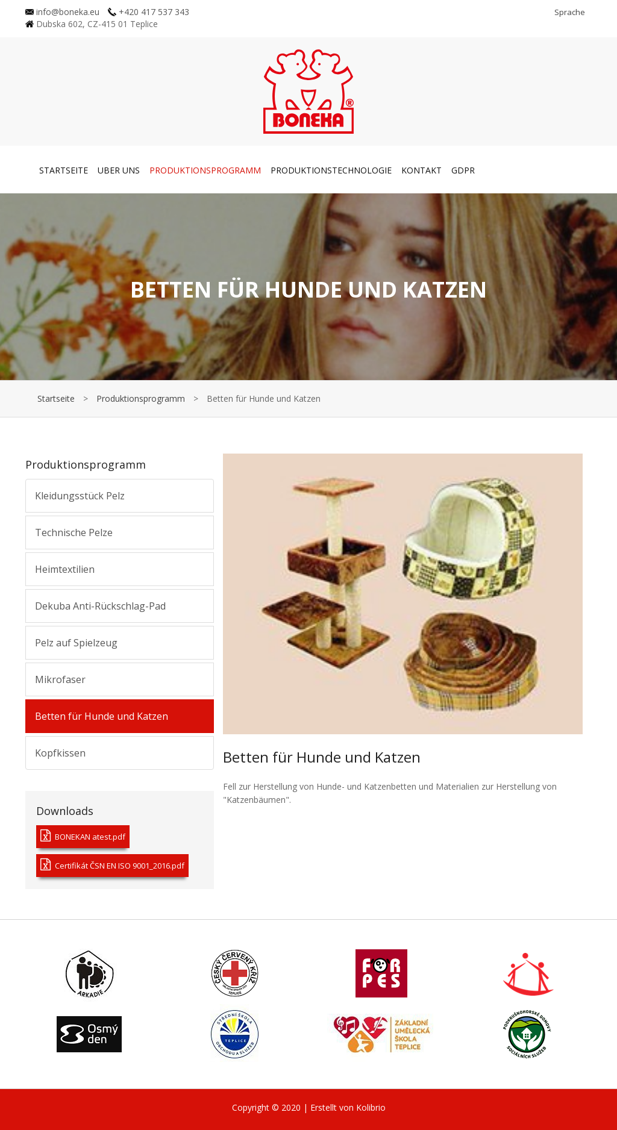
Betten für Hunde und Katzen (101, 716)
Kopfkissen (60, 753)
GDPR (463, 170)
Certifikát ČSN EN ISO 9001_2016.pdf (112, 864)
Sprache (569, 12)
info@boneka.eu (62, 11)
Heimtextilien (65, 569)
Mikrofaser (60, 679)
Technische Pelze (74, 532)
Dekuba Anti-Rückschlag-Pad (100, 606)
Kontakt (421, 170)
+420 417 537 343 (148, 11)
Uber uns (119, 170)
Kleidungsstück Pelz (80, 495)
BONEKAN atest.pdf (82, 835)
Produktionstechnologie (331, 170)
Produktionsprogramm (205, 170)
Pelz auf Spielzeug (76, 642)
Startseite (63, 170)
